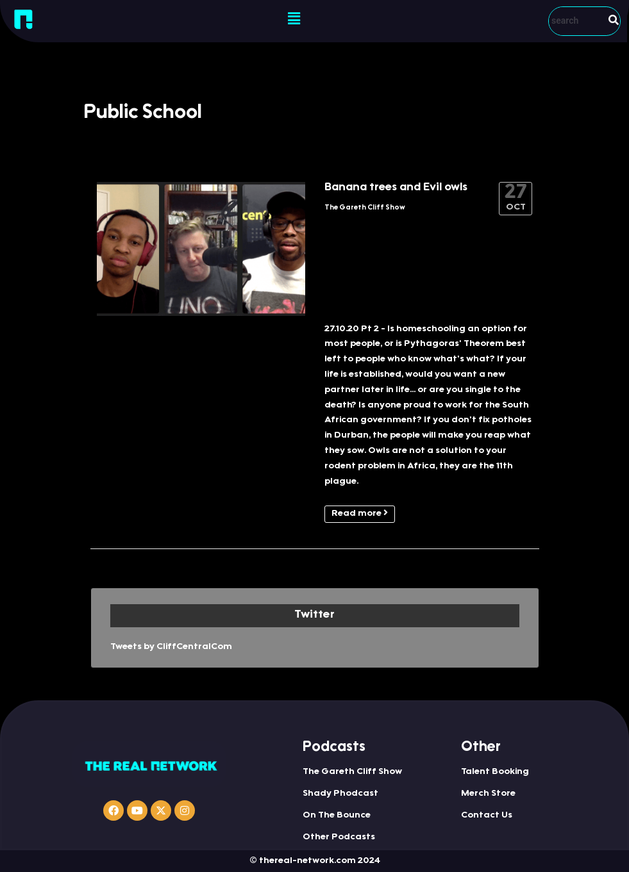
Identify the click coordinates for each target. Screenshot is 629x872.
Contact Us (486, 815)
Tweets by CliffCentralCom (171, 647)
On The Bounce (337, 815)
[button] (294, 19)
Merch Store (488, 793)
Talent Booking (495, 772)
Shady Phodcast (340, 793)
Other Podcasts (339, 837)
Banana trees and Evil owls (395, 187)
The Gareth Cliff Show (364, 207)
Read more (359, 513)
